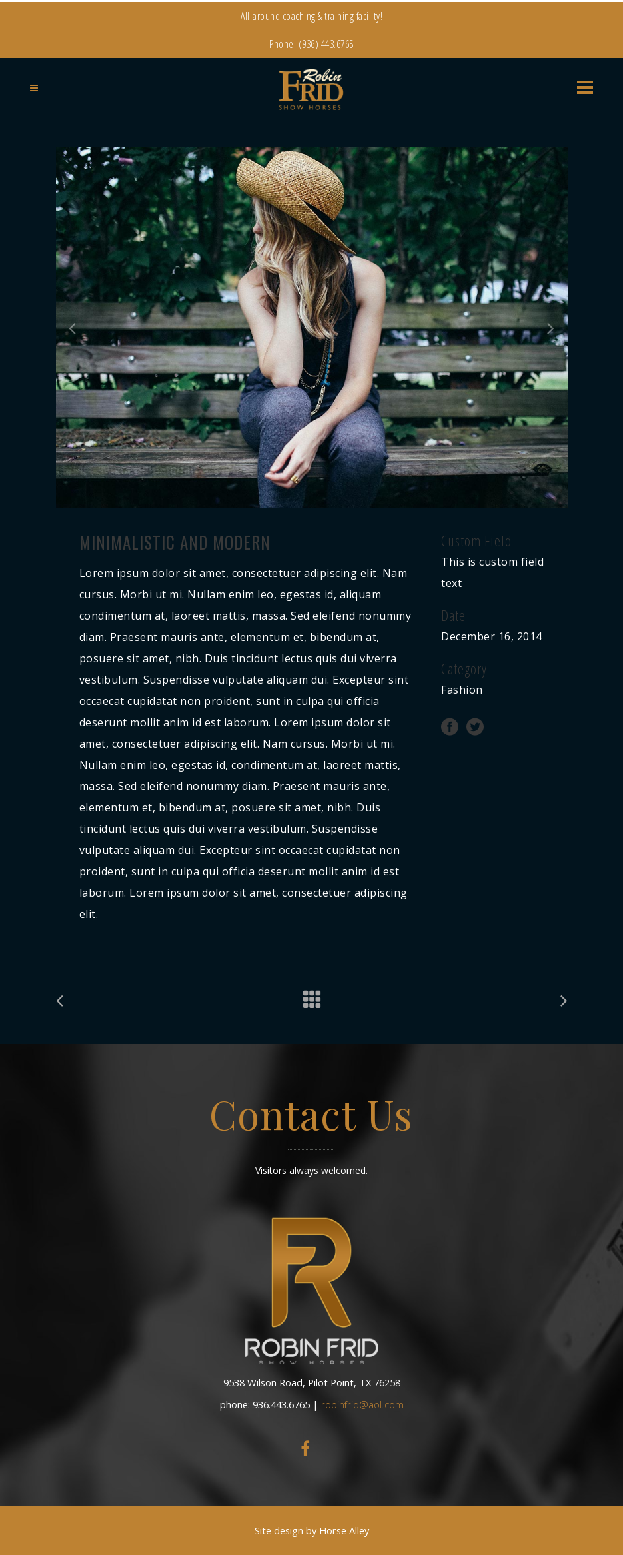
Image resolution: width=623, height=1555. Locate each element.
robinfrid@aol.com (362, 1404)
